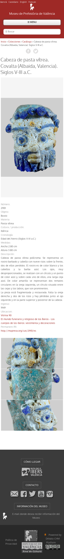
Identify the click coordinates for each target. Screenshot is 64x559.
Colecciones (14, 41)
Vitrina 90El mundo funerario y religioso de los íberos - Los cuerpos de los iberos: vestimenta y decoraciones (28, 319)
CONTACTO (32, 485)
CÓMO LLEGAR (32, 462)
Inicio (3, 41)
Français (32, 2)
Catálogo (27, 41)
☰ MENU (32, 22)
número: (5, 204)
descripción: (7, 254)
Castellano (13, 2)
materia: (5, 219)
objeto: (5, 212)
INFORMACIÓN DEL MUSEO (32, 506)
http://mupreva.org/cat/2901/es (18, 330)
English (23, 2)
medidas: (6, 242)
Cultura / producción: (12, 227)
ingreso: (5, 304)
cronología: (7, 235)
